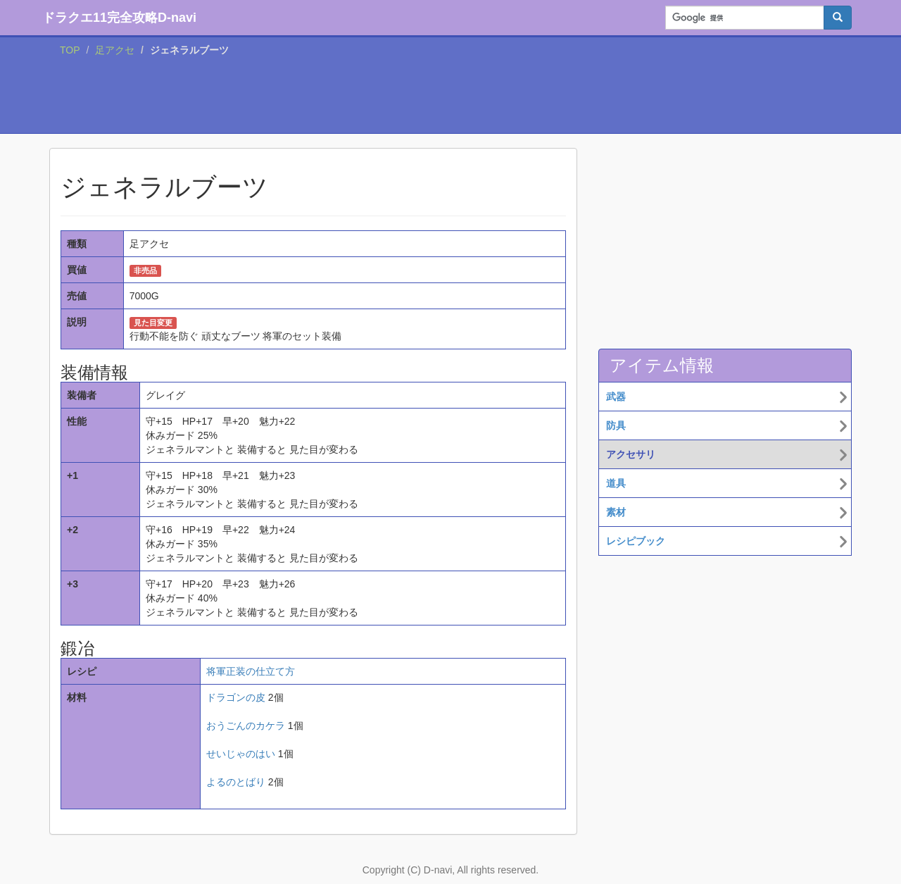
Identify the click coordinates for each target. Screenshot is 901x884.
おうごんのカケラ (245, 725)
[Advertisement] (450, 98)
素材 (616, 512)
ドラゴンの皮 (235, 697)
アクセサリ (630, 454)
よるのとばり (235, 781)
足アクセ (114, 50)
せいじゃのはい (240, 753)
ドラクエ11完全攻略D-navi (119, 18)
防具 (616, 425)
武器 (616, 396)
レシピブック (635, 541)
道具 (616, 483)
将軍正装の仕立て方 (250, 671)
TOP (70, 50)
